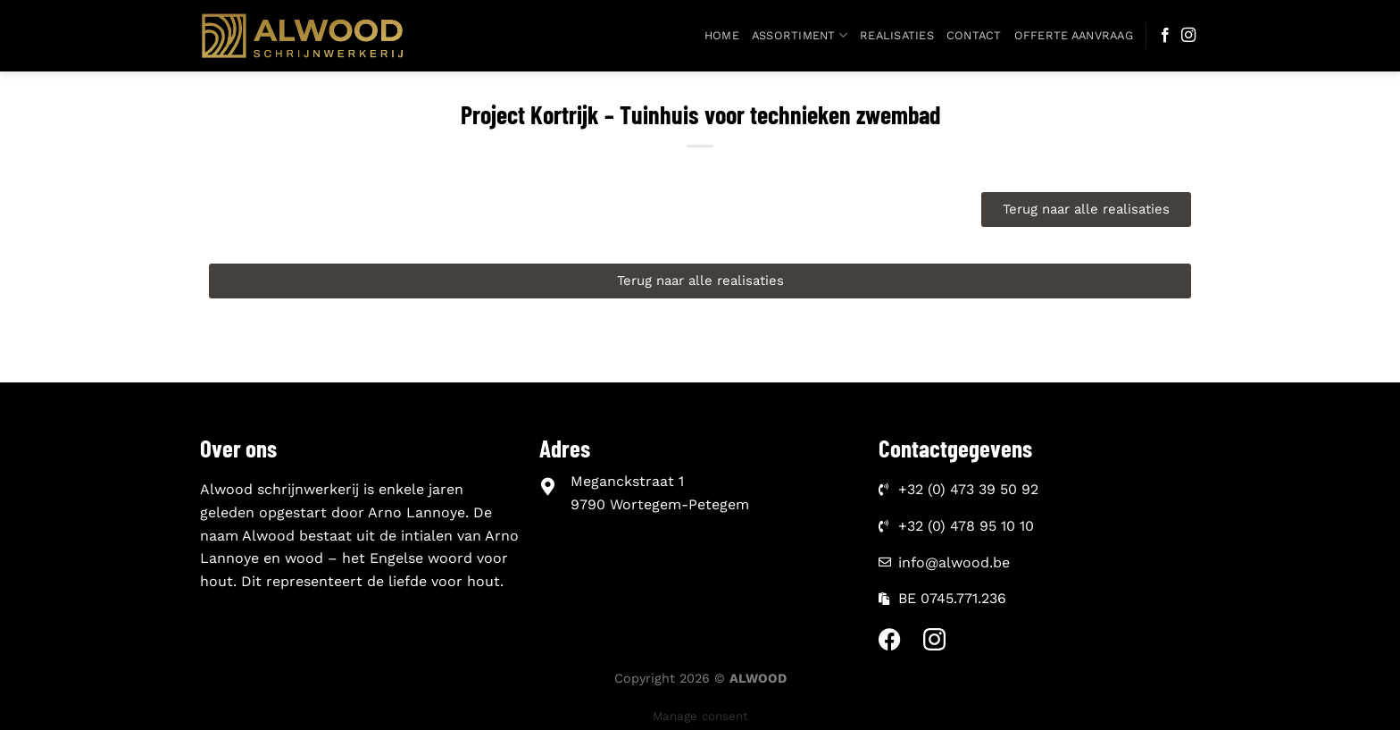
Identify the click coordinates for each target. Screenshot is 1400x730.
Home (721, 35)
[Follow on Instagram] (1188, 36)
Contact (974, 35)
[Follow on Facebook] (1165, 36)
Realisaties (897, 35)
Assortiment (799, 35)
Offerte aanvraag (1073, 35)
